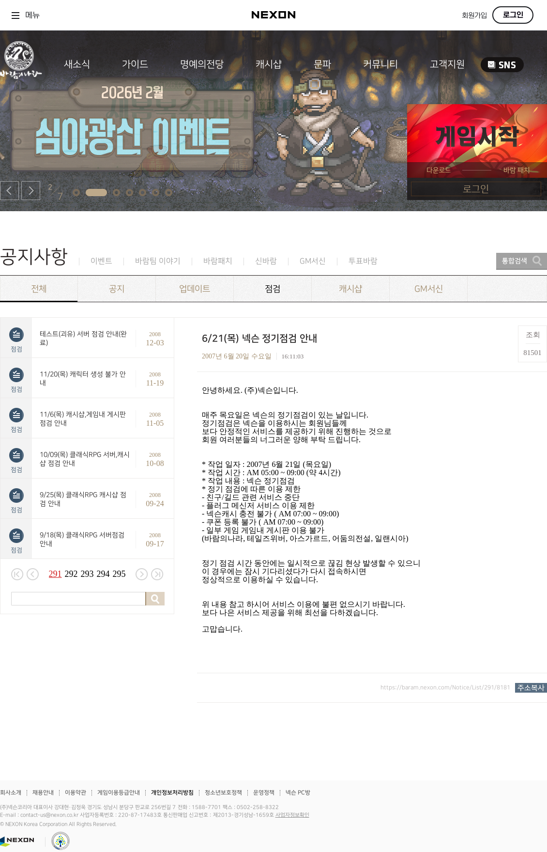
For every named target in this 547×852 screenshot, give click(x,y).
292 (71, 574)
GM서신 (313, 261)
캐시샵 (269, 64)
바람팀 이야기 (158, 261)
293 (87, 574)
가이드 (135, 64)
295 (119, 574)
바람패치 (217, 261)
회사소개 (10, 793)
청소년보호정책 (223, 793)
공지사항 (34, 257)
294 (103, 574)
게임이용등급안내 (118, 793)
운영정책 (263, 793)
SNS (502, 64)
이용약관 (75, 793)
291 (55, 574)
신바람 (266, 261)
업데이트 (194, 289)
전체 (38, 289)
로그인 (513, 15)
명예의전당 (202, 64)
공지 (116, 289)
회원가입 (474, 16)
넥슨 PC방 (298, 793)
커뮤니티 (380, 64)
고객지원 (447, 64)
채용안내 (43, 793)
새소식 (77, 64)
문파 (322, 64)
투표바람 (363, 261)
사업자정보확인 (292, 815)
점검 (272, 289)
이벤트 (101, 261)
